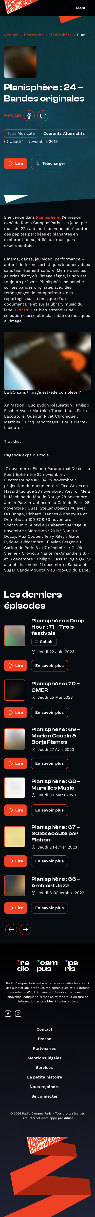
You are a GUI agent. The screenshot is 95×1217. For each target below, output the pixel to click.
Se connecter (47, 1096)
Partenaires (47, 1048)
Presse (47, 1038)
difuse (68, 1118)
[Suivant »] (25, 929)
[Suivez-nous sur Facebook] (8, 1014)
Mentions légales (47, 1058)
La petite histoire (47, 1077)
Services (47, 1067)
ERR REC (23, 310)
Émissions (33, 34)
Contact (47, 1029)
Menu (78, 8)
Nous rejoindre (47, 1086)
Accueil (11, 34)
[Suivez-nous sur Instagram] (18, 1014)
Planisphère (60, 34)
